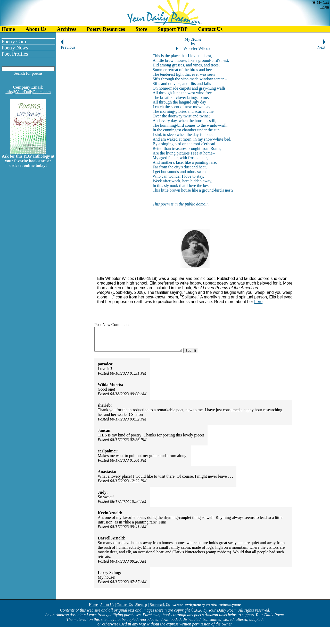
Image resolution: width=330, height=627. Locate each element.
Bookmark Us (160, 605)
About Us (36, 29)
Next (321, 45)
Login (324, 7)
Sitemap (141, 605)
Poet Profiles (15, 54)
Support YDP (172, 29)
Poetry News (15, 47)
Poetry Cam (14, 41)
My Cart (320, 2)
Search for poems (28, 73)
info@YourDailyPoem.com (28, 92)
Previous (68, 45)
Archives (66, 29)
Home (8, 29)
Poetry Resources (106, 29)
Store (141, 29)
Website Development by (206, 605)
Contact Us (210, 29)
